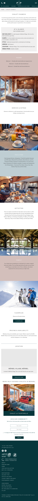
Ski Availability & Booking (10, 488)
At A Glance (5, 6)
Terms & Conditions (8, 495)
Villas (4, 490)
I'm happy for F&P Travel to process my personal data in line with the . (19, 433)
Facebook (3, 451)
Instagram (6, 451)
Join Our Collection (8, 468)
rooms (13, 6)
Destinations (6, 473)
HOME (2, 9)
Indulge (8, 496)
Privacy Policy (18, 434)
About (3, 462)
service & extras (24, 6)
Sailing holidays (7, 486)
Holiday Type (6, 474)
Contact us (4, 3)
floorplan (19, 321)
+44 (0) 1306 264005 (2, 3)
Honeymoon (5, 483)
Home (3, 466)
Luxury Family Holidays (9, 478)
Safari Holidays (6, 485)
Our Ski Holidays (7, 476)
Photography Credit (8, 480)
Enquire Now (19, 377)
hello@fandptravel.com (8, 447)
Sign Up (19, 437)
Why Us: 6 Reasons (7, 470)
